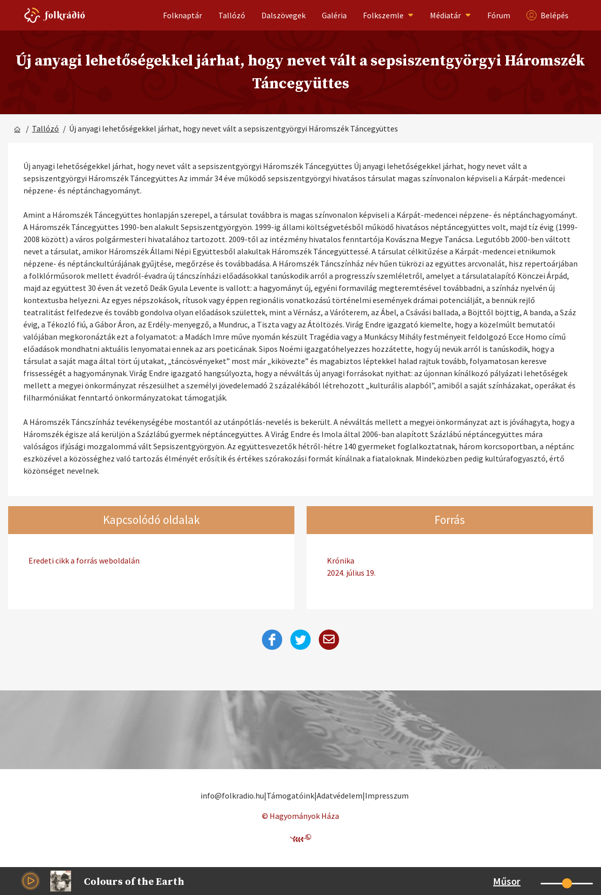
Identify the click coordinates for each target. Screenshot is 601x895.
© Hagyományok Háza (300, 816)
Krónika (450, 567)
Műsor (506, 881)
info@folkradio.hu (232, 795)
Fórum (498, 15)
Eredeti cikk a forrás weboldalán (84, 560)
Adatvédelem (339, 795)
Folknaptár (182, 15)
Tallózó (231, 15)
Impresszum (387, 795)
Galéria (334, 15)
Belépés (547, 15)
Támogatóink (290, 795)
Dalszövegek (283, 15)
